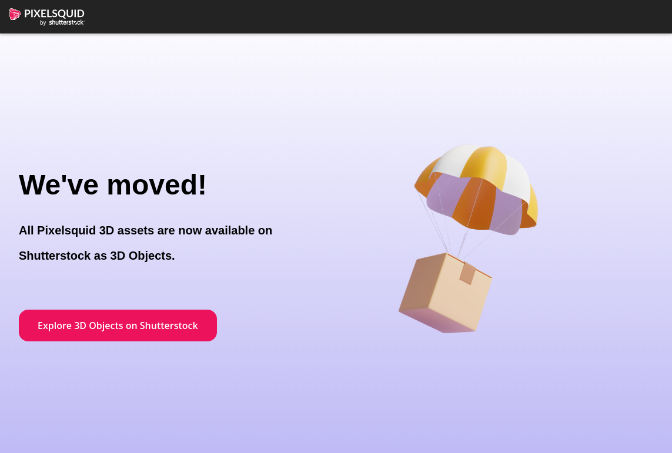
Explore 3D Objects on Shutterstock (118, 325)
